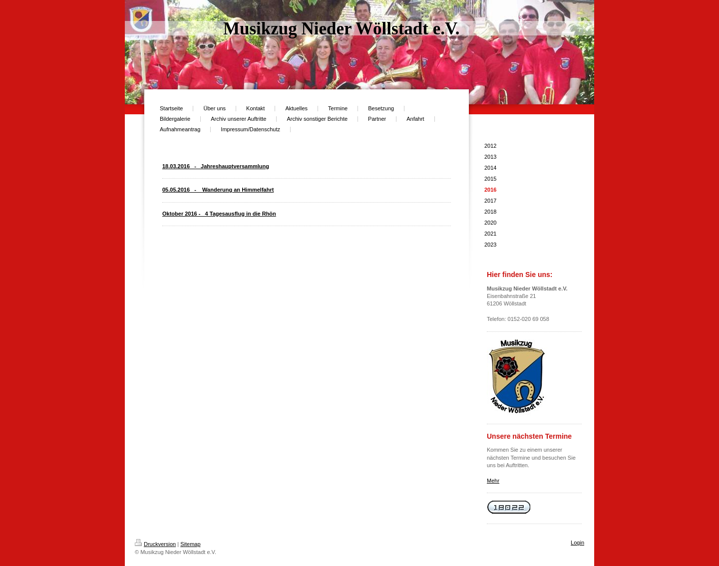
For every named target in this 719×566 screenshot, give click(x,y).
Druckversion (155, 544)
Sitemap (190, 544)
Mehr (493, 481)
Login (577, 543)
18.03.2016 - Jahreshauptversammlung (215, 166)
